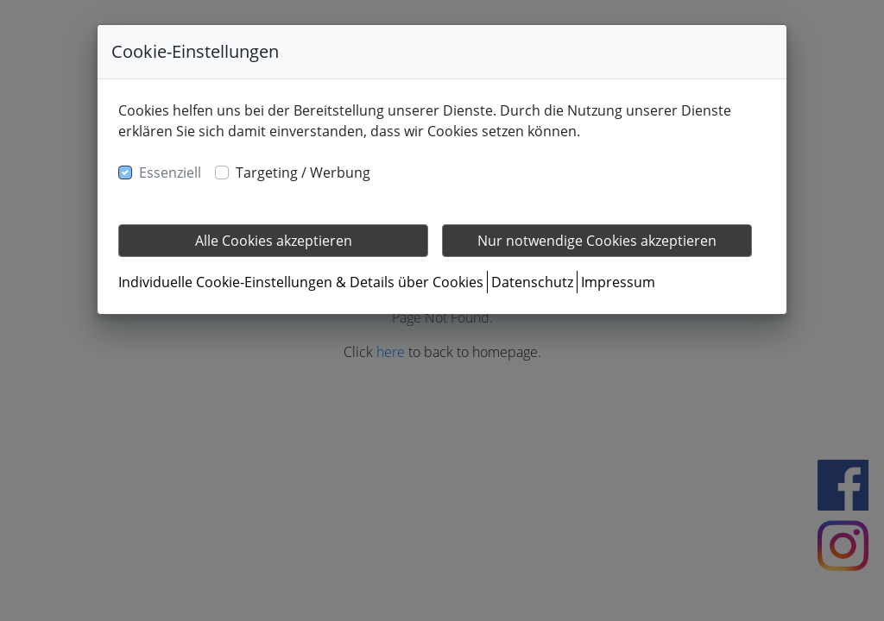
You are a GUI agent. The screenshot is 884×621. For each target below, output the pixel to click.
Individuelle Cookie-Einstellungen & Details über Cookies (300, 282)
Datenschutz (532, 282)
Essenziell (170, 172)
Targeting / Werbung (303, 172)
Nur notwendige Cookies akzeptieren (597, 240)
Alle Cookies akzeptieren (273, 240)
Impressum (618, 282)
